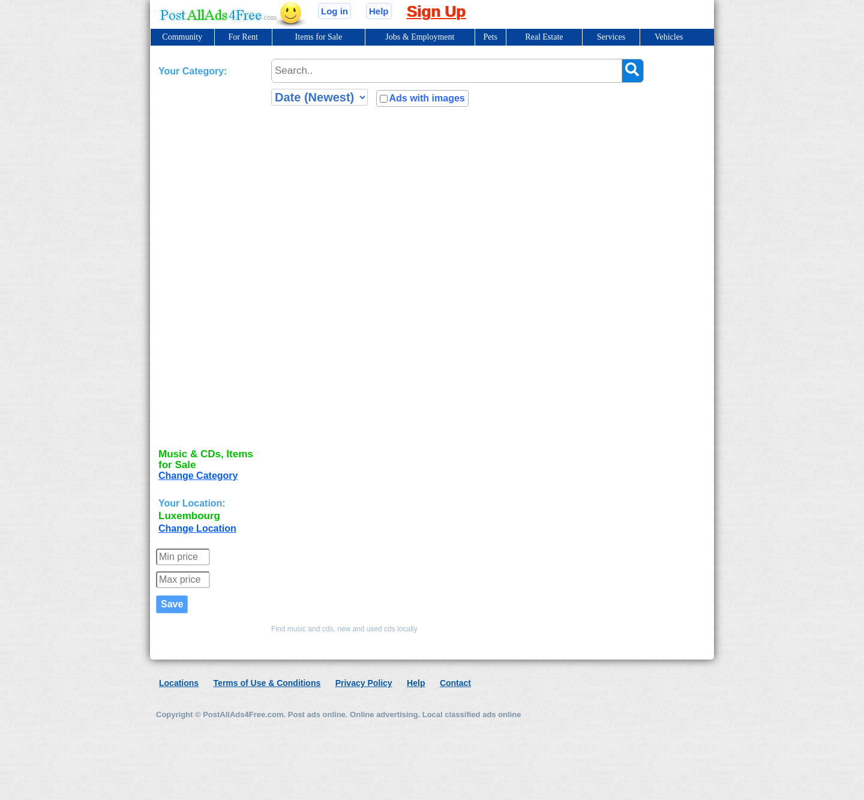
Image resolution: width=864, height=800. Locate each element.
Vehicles (669, 36)
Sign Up (436, 11)
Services (611, 36)
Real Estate (544, 36)
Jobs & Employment (419, 36)
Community (182, 36)
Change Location (197, 528)
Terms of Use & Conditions (267, 683)
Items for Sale (319, 36)
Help (379, 11)
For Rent (242, 36)
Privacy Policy (363, 683)
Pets (490, 36)
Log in (334, 11)
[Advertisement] (206, 260)
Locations (179, 683)
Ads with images (426, 98)
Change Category (198, 476)
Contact (455, 683)
